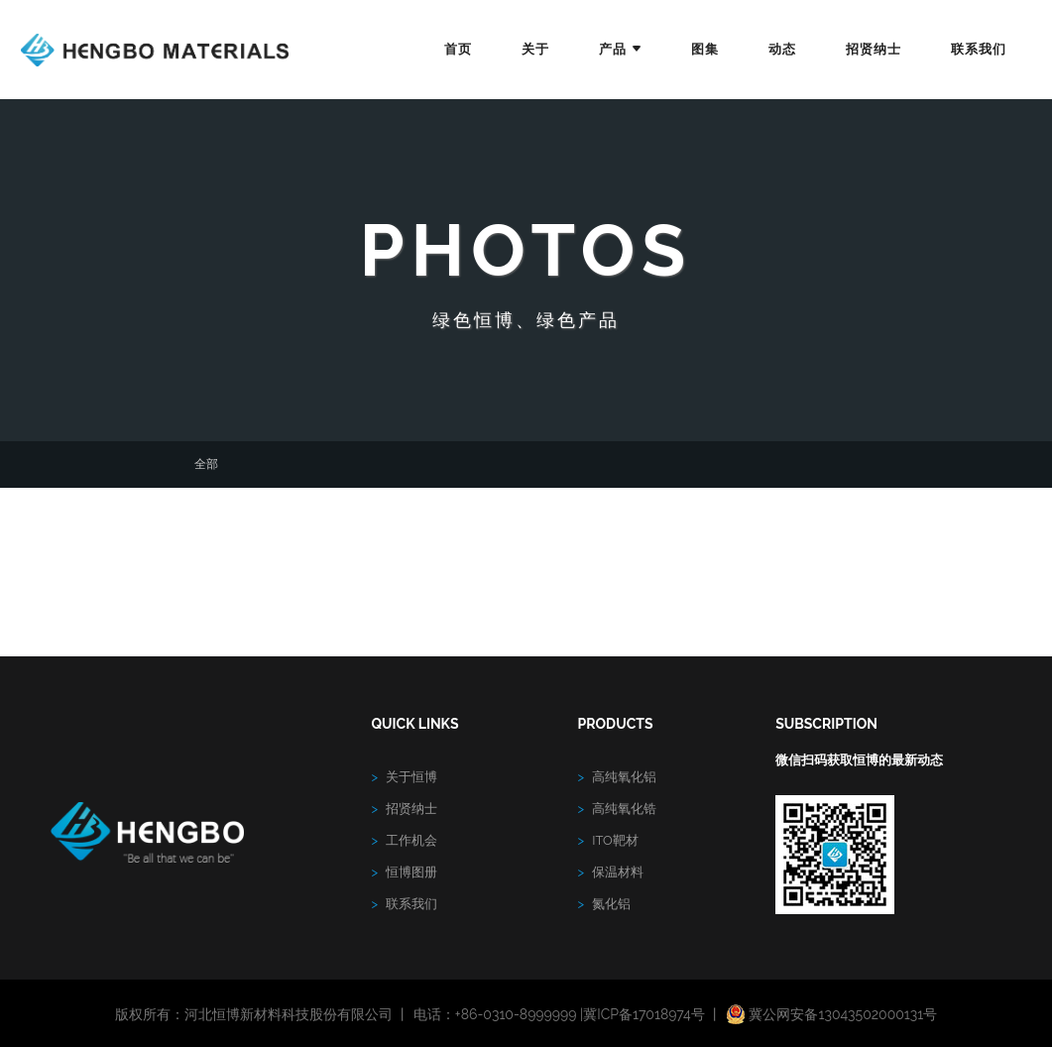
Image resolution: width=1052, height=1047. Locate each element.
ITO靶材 (608, 840)
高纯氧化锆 (617, 808)
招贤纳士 (873, 49)
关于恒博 (405, 776)
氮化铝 (605, 903)
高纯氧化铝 (617, 776)
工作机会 (405, 840)
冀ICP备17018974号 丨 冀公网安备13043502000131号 (760, 1014)
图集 (705, 49)
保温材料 (611, 872)
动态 (782, 49)
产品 (620, 49)
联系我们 (978, 49)
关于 (535, 49)
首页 (458, 49)
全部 (206, 464)
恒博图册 (405, 872)
